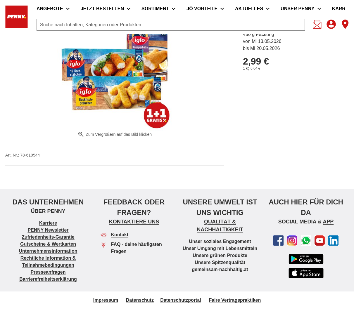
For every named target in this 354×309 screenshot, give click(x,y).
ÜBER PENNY (48, 211)
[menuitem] (54, 9)
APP (328, 222)
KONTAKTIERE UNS (134, 222)
